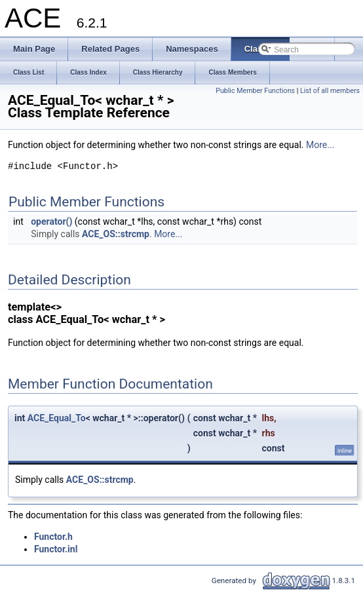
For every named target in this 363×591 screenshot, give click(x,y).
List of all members (330, 90)
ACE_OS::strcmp (115, 234)
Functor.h (53, 536)
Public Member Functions (255, 90)
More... (320, 145)
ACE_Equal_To (57, 418)
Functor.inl (55, 549)
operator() (51, 221)
